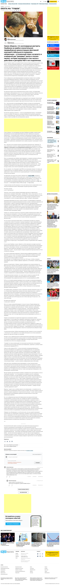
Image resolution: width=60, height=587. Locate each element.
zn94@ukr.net (23, 559)
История (46, 568)
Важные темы (4, 3)
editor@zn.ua (26, 561)
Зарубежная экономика (19, 568)
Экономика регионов (4, 574)
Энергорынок (3, 571)
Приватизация (3, 572)
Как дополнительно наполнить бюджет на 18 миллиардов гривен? (51, 112)
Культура (31, 572)
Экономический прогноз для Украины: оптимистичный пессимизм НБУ (51, 117)
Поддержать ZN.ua (53, 1)
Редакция (17, 556)
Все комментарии (23, 492)
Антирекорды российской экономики (51, 132)
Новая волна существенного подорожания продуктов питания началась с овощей (50, 123)
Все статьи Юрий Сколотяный (11, 444)
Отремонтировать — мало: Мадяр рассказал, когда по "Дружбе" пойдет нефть (52, 161)
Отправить (38, 462)
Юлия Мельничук (50, 546)
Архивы (17, 553)
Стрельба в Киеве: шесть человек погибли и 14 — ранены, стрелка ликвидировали (52, 141)
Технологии (32, 568)
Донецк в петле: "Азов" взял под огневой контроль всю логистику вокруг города (51, 155)
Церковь (31, 571)
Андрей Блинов (11, 42)
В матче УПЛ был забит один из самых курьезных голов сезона (53, 299)
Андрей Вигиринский (5, 545)
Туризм (46, 571)
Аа (48, 1)
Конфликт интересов (18, 569)
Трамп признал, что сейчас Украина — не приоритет (51, 150)
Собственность (47, 572)
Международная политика (5, 568)
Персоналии (17, 572)
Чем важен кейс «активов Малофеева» (51, 103)
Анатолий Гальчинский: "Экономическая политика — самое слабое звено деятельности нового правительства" (53, 207)
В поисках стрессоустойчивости (51, 127)
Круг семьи (46, 569)
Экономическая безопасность (20, 571)
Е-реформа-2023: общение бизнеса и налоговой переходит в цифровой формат (51, 108)
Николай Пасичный (35, 546)
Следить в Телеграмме (13, 523)
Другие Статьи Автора (52, 193)
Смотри (49, 258)
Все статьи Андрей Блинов (10, 446)
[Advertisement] (23, 125)
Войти (46, 1)
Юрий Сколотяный (12, 39)
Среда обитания (32, 569)
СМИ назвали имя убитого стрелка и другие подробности (52, 146)
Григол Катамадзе (20, 546)
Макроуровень (3, 569)
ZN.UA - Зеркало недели (53, 67)
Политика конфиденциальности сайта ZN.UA (52, 583)
